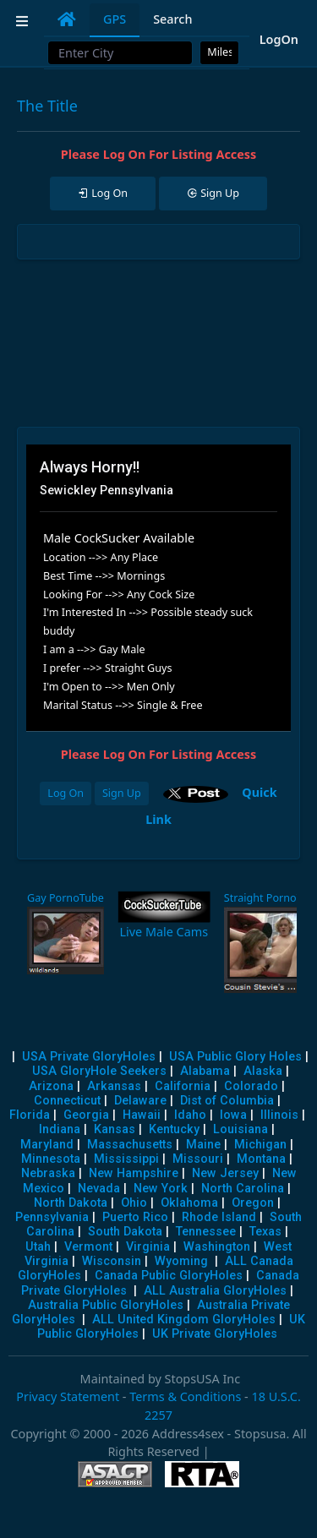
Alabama (205, 1071)
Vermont (88, 1247)
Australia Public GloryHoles (105, 1305)
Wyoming (181, 1261)
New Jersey (225, 1173)
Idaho (190, 1115)
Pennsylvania (52, 1217)
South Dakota (125, 1231)
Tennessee (206, 1231)
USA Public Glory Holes (235, 1057)
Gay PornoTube (65, 898)
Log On (65, 793)
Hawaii (142, 1115)
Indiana (59, 1129)
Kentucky (174, 1129)
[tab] (67, 19)
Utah (38, 1247)
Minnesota (50, 1159)
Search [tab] (172, 19)
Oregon (253, 1203)
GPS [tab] (114, 19)
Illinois (279, 1115)
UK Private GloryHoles (214, 1334)
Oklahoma (189, 1203)
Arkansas (114, 1086)
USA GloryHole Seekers (99, 1071)
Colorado (251, 1086)
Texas (265, 1231)
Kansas (114, 1129)
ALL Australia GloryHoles (215, 1291)
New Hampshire (133, 1173)
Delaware (140, 1101)
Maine (203, 1144)
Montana (261, 1159)
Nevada (99, 1188)
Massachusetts (129, 1144)
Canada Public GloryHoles (169, 1275)
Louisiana (240, 1129)
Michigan (260, 1144)
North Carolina (242, 1188)
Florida (29, 1115)
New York (161, 1188)
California (182, 1086)
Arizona (51, 1086)
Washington (216, 1247)
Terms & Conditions (185, 1396)
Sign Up (121, 793)
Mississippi (126, 1159)
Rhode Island (219, 1217)
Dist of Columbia (227, 1101)
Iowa (233, 1115)
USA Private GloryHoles (89, 1057)
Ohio (134, 1203)
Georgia (86, 1115)
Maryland (47, 1144)
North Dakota (70, 1203)
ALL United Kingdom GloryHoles (184, 1319)
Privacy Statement (67, 1396)
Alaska (262, 1071)
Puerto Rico (135, 1217)
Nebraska (48, 1173)
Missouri (197, 1159)
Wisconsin (111, 1261)
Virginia (148, 1247)
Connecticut (67, 1101)
